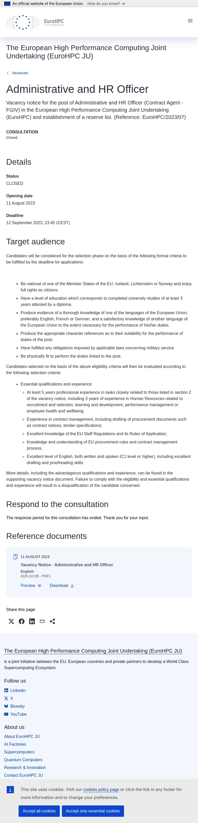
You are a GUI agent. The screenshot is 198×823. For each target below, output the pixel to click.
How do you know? (106, 3)
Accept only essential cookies (93, 811)
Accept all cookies (39, 811)
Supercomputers (19, 752)
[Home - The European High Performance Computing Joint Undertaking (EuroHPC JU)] (35, 22)
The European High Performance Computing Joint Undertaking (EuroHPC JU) (93, 651)
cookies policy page (101, 789)
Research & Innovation (25, 767)
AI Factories (15, 744)
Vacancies (20, 73)
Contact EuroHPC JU (23, 775)
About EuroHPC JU (22, 736)
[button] (31, 585)
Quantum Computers (23, 760)
